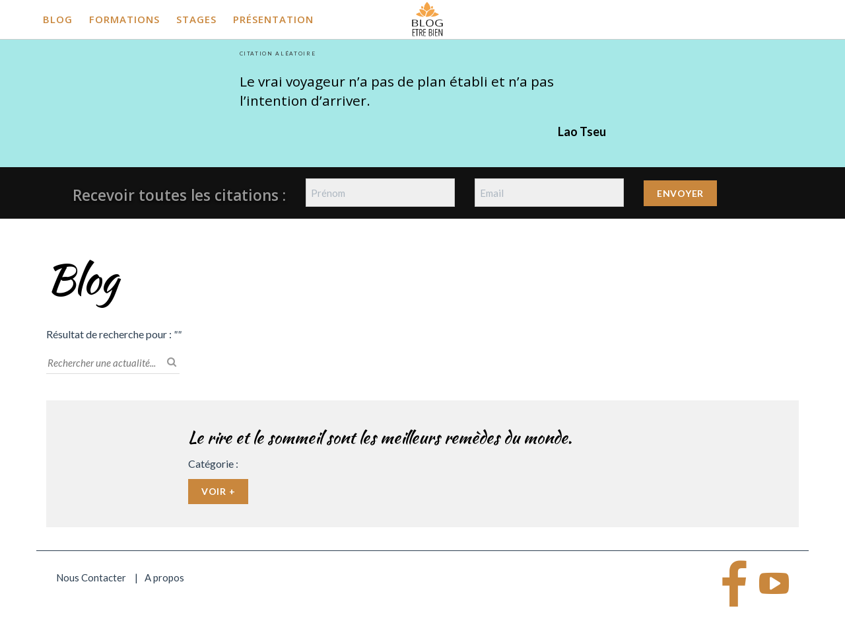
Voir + (218, 491)
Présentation (273, 19)
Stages (196, 19)
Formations (124, 19)
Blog (58, 19)
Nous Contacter (91, 577)
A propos (164, 577)
